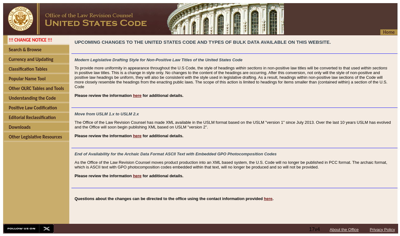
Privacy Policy (382, 229)
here (137, 95)
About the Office (344, 229)
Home (389, 32)
